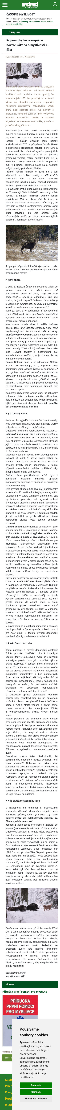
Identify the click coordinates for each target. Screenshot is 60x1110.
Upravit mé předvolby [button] (36, 1098)
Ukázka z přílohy (9, 1052)
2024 (48, 19)
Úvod (8, 19)
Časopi (15, 19)
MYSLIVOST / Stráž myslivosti (33, 19)
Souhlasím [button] (36, 1085)
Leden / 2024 (11, 22)
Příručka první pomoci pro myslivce (24, 991)
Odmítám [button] (36, 1092)
